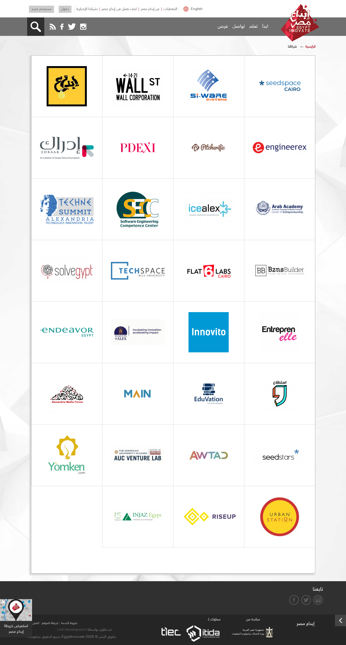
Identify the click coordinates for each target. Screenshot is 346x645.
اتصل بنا (34, 623)
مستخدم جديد (41, 9)
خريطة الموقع (50, 623)
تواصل (239, 26)
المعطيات (170, 9)
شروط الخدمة (69, 623)
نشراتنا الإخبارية (87, 9)
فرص (223, 26)
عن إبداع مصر (150, 9)
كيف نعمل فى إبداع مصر (119, 9)
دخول (65, 9)
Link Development (71, 630)
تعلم (253, 26)
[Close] (3, 602)
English (197, 9)
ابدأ (265, 26)
